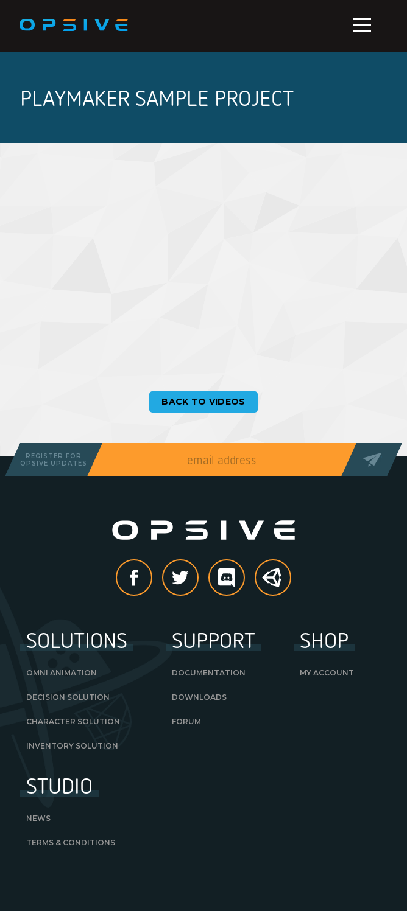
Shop (324, 639)
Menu (362, 25)
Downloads (199, 697)
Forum (186, 721)
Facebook (151, 578)
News (38, 818)
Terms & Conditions (70, 842)
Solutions (76, 639)
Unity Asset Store (273, 584)
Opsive (74, 25)
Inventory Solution (72, 745)
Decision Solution (68, 697)
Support (213, 639)
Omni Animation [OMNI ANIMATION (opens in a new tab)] (61, 672)
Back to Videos (203, 401)
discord (244, 578)
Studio (59, 785)
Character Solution (73, 721)
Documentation (209, 672)
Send (371, 459)
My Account (327, 672)
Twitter (198, 578)
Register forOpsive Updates (53, 459)
